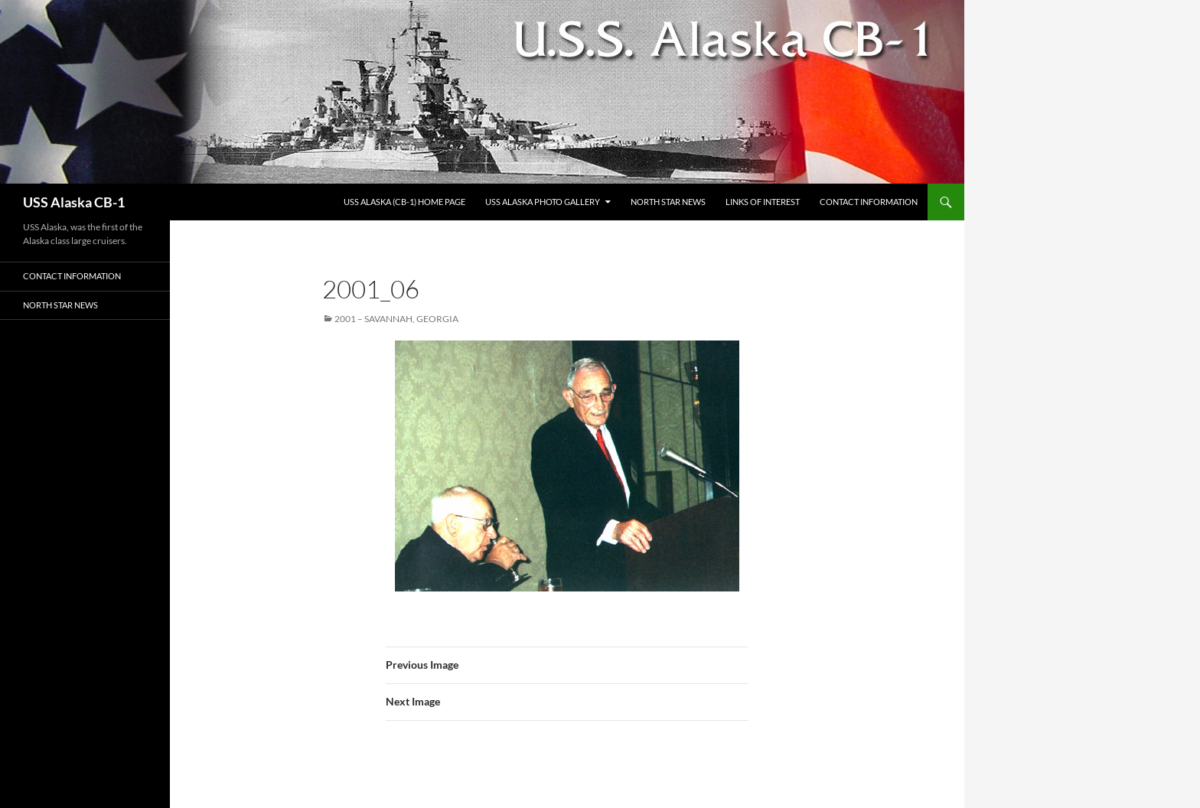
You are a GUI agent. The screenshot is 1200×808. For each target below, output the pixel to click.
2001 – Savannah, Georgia (396, 318)
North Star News (668, 202)
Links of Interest (763, 202)
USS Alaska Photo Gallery (542, 202)
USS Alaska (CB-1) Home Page (404, 202)
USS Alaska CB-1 (74, 202)
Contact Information (869, 202)
